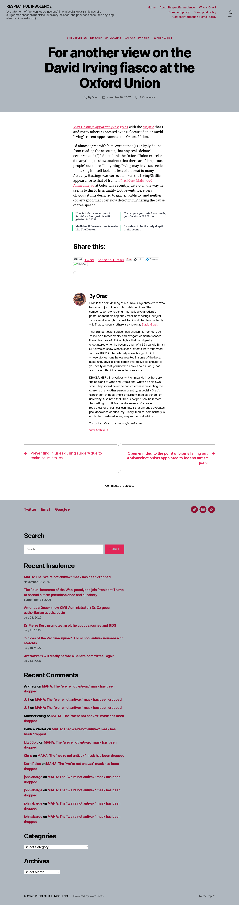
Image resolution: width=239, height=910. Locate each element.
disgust (149, 127)
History (95, 38)
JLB (27, 699)
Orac (95, 97)
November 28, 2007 (119, 97)
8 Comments (147, 97)
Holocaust (113, 38)
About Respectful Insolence (177, 7)
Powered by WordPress (89, 901)
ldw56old (31, 742)
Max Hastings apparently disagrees (101, 127)
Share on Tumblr (111, 259)
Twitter (30, 509)
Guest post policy (205, 12)
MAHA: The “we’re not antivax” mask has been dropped (68, 577)
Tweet (89, 259)
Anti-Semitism (76, 38)
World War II (163, 38)
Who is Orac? (207, 7)
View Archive (98, 430)
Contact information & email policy (194, 16)
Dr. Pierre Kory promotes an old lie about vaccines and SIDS (71, 625)
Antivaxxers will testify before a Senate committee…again (70, 656)
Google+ (63, 509)
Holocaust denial (138, 38)
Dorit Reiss (32, 769)
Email (46, 509)
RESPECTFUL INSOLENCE (28, 6)
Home (152, 7)
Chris (28, 755)
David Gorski (150, 324)
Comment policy (179, 12)
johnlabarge (33, 782)
